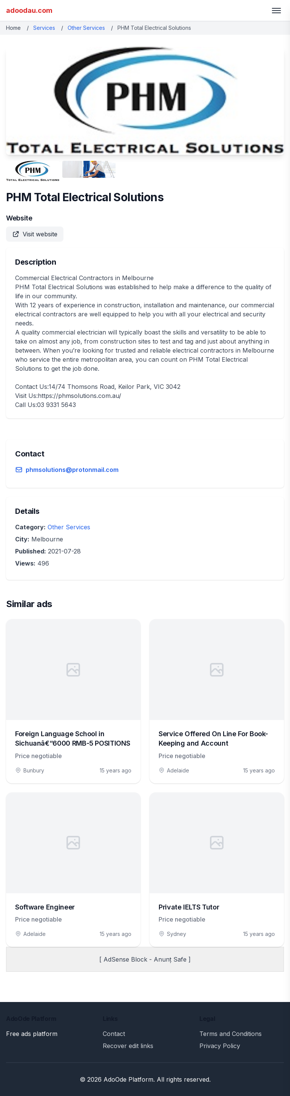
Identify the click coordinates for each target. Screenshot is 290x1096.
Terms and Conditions (230, 1033)
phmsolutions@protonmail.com (72, 469)
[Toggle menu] (276, 10)
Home (13, 28)
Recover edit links (128, 1046)
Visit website (34, 234)
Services (44, 28)
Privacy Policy (219, 1046)
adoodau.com (29, 10)
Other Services (86, 28)
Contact (114, 1033)
